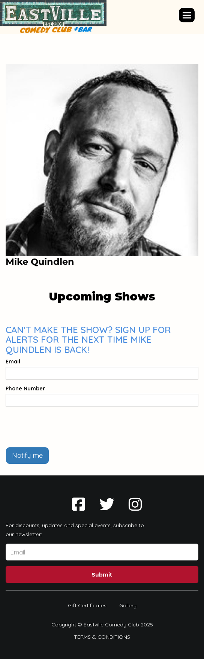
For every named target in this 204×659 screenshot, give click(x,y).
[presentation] (63, 426)
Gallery (127, 605)
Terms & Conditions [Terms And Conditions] (102, 637)
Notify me (27, 455)
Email (13, 361)
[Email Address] (102, 552)
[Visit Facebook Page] (78, 504)
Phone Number (25, 388)
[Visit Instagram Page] (135, 504)
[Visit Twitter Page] (106, 504)
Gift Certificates (87, 605)
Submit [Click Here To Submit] (102, 574)
